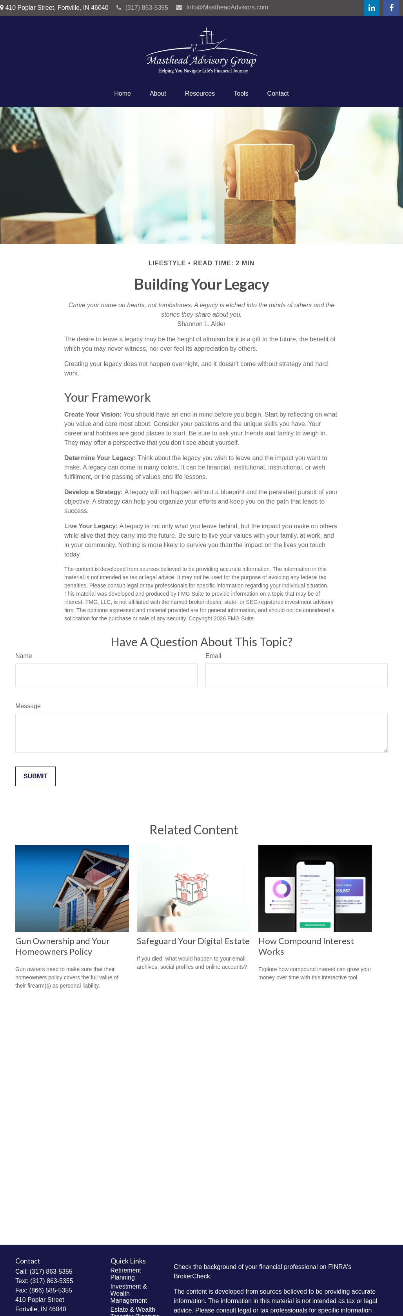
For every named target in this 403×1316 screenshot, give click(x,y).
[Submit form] (35, 776)
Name (23, 656)
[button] (122, 93)
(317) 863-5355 (142, 7)
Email (213, 656)
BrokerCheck (192, 1276)
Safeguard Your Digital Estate (193, 940)
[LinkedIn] (371, 8)
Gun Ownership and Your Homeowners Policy (62, 946)
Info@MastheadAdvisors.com (222, 7)
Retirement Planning (126, 1274)
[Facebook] (391, 8)
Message (28, 706)
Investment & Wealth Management (129, 1293)
